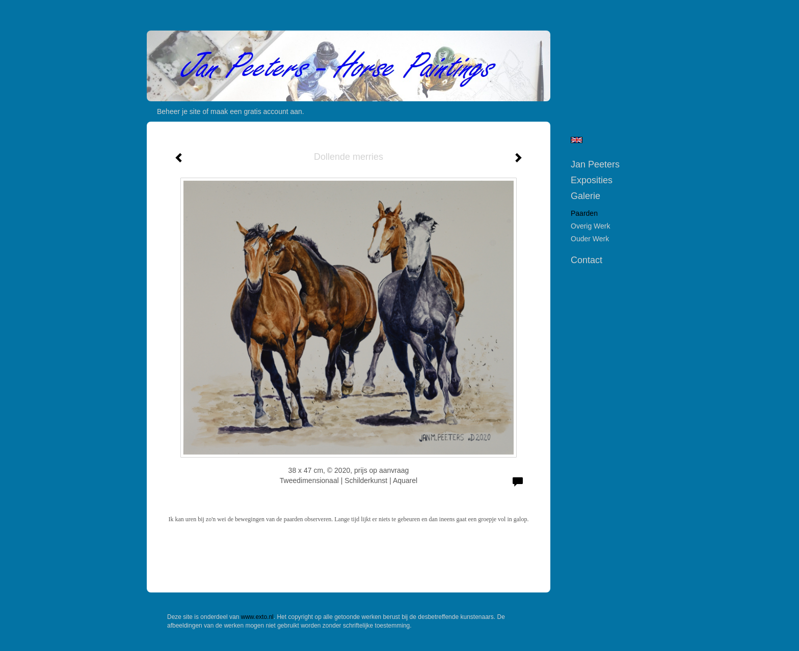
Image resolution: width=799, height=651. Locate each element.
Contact (586, 260)
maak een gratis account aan (256, 111)
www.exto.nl (257, 616)
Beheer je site (179, 111)
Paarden (584, 213)
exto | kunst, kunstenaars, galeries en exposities (175, 10)
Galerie (585, 196)
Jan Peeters (595, 164)
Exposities (591, 180)
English (576, 140)
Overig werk (590, 226)
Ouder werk (590, 239)
